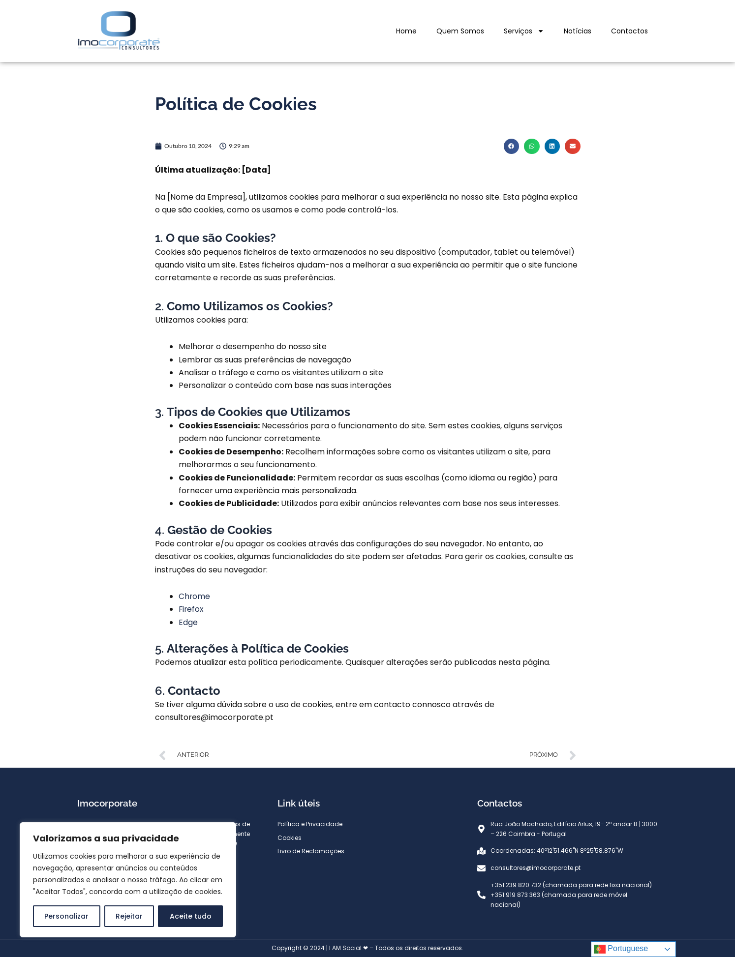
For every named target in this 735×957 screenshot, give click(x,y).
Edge (188, 622)
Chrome (195, 596)
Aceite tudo (191, 916)
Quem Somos (460, 31)
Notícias (577, 31)
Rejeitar (129, 916)
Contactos (629, 31)
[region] (128, 879)
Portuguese (621, 949)
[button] (512, 146)
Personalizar (66, 916)
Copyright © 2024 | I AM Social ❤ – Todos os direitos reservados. (367, 948)
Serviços (524, 31)
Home (406, 31)
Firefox (192, 609)
